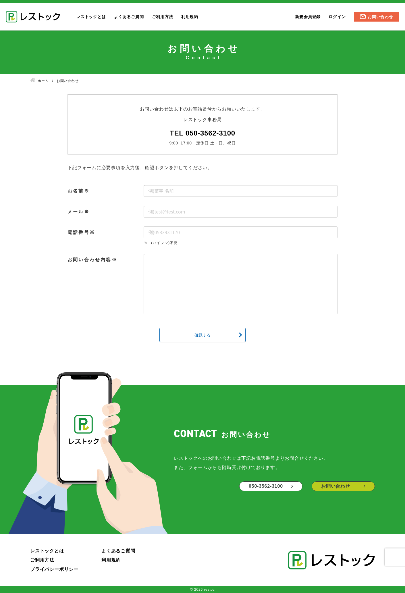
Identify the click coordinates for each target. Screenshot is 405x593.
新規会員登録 (308, 17)
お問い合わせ (380, 16)
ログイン (337, 17)
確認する (202, 335)
